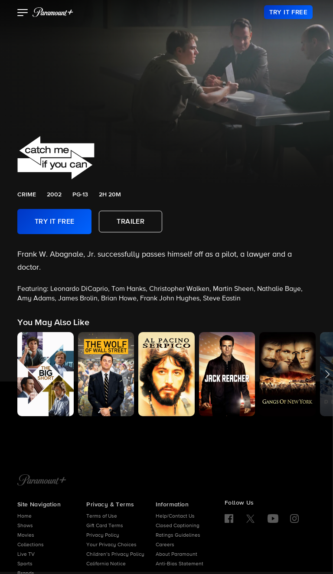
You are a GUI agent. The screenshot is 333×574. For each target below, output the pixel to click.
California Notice (106, 564)
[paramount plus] (53, 12)
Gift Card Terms (104, 525)
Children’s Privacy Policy (115, 554)
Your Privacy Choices (111, 545)
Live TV (26, 554)
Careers (165, 545)
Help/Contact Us (175, 516)
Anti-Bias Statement (179, 564)
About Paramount (176, 554)
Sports (25, 564)
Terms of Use (101, 516)
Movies (25, 535)
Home (24, 516)
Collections (30, 545)
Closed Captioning (177, 525)
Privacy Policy (102, 535)
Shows (25, 525)
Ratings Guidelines (178, 535)
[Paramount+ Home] (41, 480)
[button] (23, 13)
